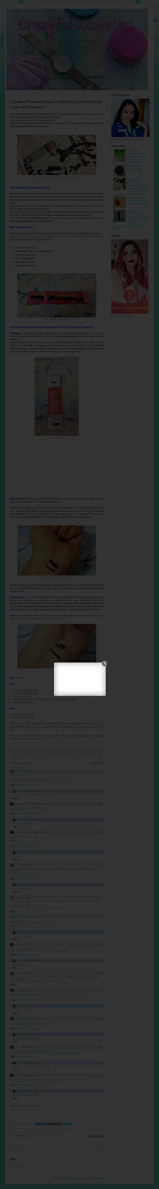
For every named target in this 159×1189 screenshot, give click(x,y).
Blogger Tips (75, 695)
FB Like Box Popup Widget (88, 695)
